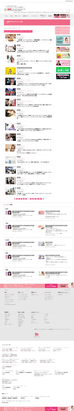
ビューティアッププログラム (9, 299)
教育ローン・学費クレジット (9, 324)
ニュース (13, 31)
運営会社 (35, 329)
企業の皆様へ (67, 4)
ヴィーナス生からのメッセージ (49, 296)
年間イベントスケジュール (49, 299)
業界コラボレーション (8, 296)
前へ (14, 199)
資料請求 (64, 286)
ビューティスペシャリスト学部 (23, 296)
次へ (43, 199)
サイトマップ (67, 329)
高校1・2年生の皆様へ (44, 4)
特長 (5, 292)
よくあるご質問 (33, 319)
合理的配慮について (52, 329)
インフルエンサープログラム (9, 301)
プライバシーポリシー (60, 329)
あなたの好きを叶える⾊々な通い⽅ (10, 304)
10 (35, 198)
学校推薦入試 (7, 319)
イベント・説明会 (51, 286)
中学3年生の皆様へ (58, 4)
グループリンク (33, 314)
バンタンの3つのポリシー (43, 329)
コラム (29, 31)
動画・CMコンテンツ (34, 322)
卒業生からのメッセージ (63, 292)
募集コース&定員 (7, 314)
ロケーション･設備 (47, 294)
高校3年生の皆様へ (39, 4)
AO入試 (6, 317)
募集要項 (6, 312)
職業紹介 (32, 317)
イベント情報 (46, 314)
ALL (7, 31)
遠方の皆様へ (53, 4)
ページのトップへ (67, 289)
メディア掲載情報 (46, 322)
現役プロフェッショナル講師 (9, 294)
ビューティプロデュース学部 (22, 294)
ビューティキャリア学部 (22, 299)
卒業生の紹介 (60, 294)
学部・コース (20, 292)
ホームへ (6, 289)
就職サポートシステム (35, 294)
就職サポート (34, 292)
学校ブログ (21, 31)
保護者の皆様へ (63, 4)
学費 (5, 322)
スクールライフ (7, 302)
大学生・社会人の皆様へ (48, 4)
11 (38, 198)
